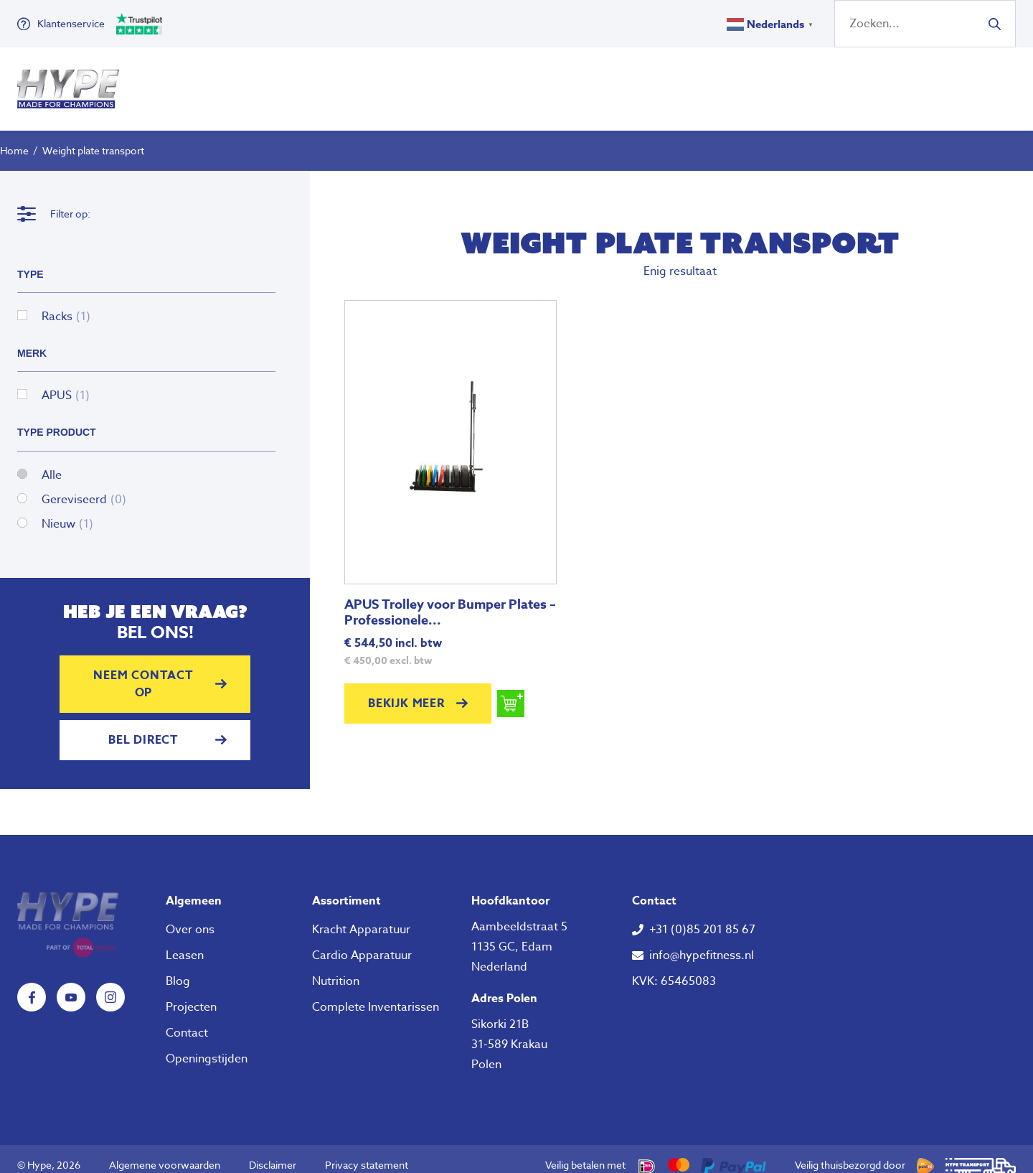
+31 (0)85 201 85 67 (702, 916)
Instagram (110, 984)
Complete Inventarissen (375, 994)
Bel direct (143, 727)
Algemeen (194, 888)
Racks (66, 303)
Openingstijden (206, 1046)
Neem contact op (143, 671)
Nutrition (613, 82)
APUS (66, 382)
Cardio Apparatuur (362, 942)
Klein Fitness (497, 82)
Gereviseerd (84, 486)
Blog (178, 968)
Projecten (191, 994)
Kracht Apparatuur (361, 916)
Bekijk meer (406, 690)
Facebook (31, 984)
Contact (187, 1020)
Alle (52, 462)
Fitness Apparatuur (350, 82)
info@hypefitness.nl (701, 942)
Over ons (699, 82)
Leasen (185, 942)
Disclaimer (272, 1152)
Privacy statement (366, 1152)
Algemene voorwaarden (164, 1152)
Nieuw (67, 511)
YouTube (71, 984)
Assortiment (346, 888)
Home (14, 137)
